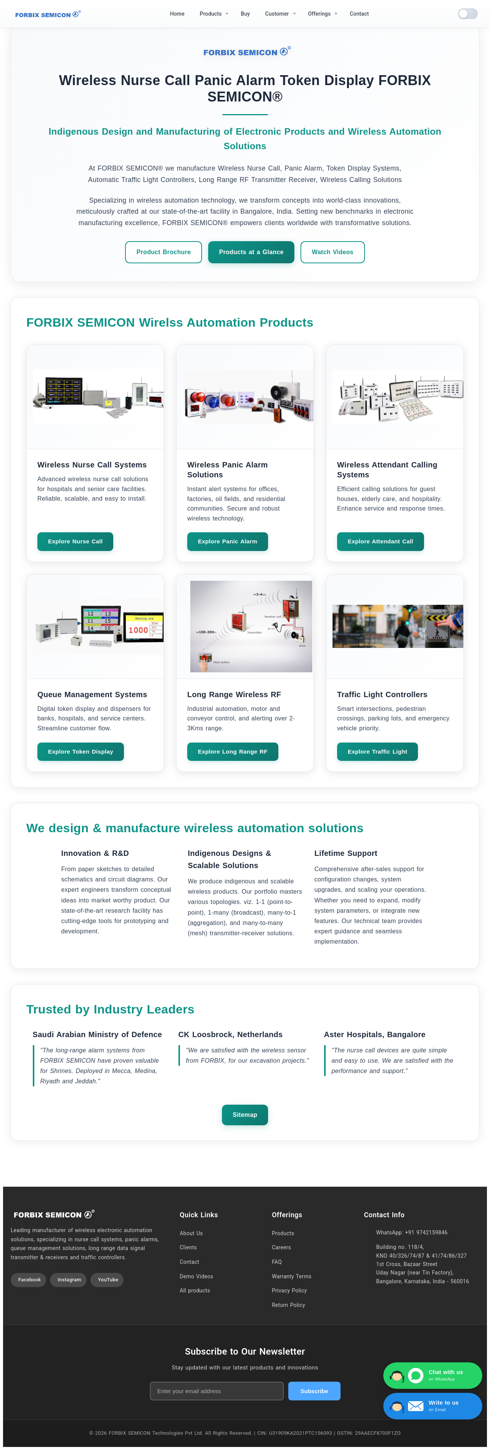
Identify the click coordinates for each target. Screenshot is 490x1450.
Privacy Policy (289, 1290)
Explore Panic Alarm (227, 541)
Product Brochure (164, 252)
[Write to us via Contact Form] (432, 1406)
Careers (281, 1247)
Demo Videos (196, 1276)
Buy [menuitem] (245, 14)
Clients (188, 1247)
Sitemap (245, 1115)
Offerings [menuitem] (319, 14)
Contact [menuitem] (359, 14)
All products (195, 1290)
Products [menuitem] (211, 14)
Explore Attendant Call (380, 541)
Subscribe (314, 1391)
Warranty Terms (292, 1276)
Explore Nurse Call (75, 541)
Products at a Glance (251, 252)
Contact (189, 1262)
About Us (191, 1233)
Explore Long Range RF (233, 751)
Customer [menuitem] (277, 14)
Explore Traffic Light (377, 751)
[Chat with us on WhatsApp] (432, 1375)
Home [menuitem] (177, 14)
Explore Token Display (80, 751)
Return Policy (288, 1305)
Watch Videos (332, 252)
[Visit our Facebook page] (28, 1280)
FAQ (277, 1262)
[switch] (468, 13)
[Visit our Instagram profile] (68, 1280)
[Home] (46, 14)
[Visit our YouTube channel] (107, 1280)
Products (283, 1233)
